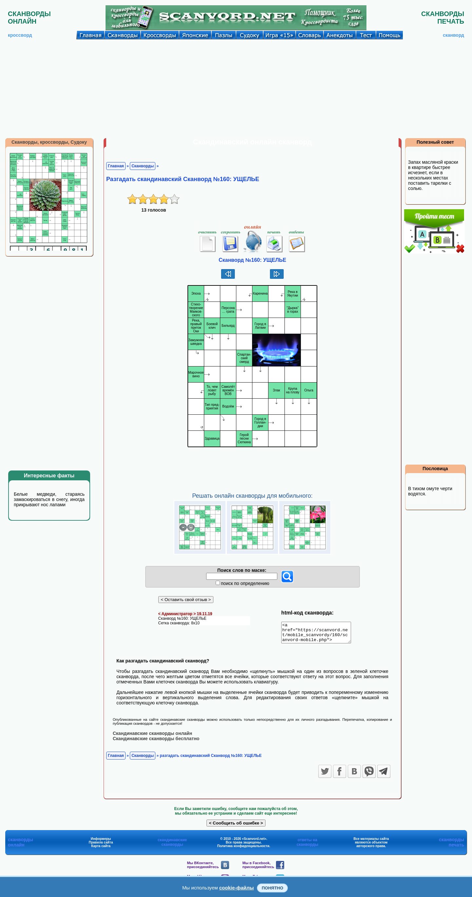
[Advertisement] (236, 89)
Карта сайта (100, 849)
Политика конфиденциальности (243, 849)
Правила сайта (101, 846)
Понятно (272, 888)
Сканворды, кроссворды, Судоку (49, 142)
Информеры (101, 842)
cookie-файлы (236, 887)
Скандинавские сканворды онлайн (152, 737)
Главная (116, 166)
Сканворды (142, 166)
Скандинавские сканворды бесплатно (156, 742)
